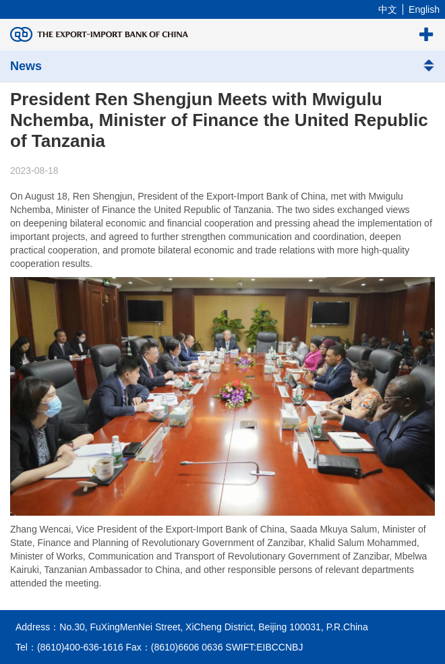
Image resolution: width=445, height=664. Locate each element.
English (424, 9)
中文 (387, 9)
